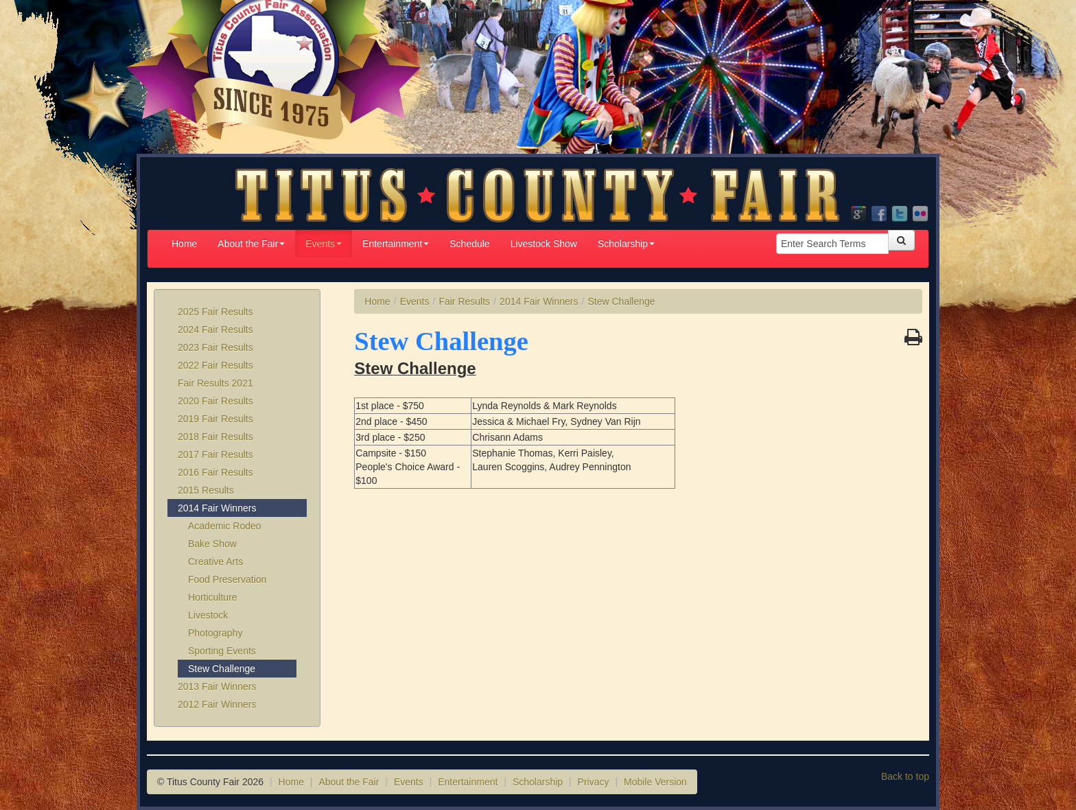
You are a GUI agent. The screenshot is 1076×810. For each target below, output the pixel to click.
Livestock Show (544, 243)
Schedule (469, 243)
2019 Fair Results (215, 418)
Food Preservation (227, 579)
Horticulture (212, 597)
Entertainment (395, 243)
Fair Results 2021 (215, 383)
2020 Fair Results (215, 400)
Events (323, 243)
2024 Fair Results (215, 329)
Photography (215, 632)
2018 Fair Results (215, 436)
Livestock (208, 615)
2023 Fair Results (215, 347)
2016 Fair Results (215, 472)
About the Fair (251, 243)
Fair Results (464, 301)
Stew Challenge (221, 668)
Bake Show (212, 543)
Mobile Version (655, 781)
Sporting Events (222, 650)
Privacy (593, 781)
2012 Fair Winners (217, 704)
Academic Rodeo (224, 525)
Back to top (905, 776)
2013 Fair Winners (217, 686)
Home (184, 243)
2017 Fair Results (215, 454)
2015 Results (206, 490)
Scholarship (626, 243)
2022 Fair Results (215, 365)
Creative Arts (215, 561)
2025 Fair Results (215, 311)
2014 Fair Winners (217, 507)
